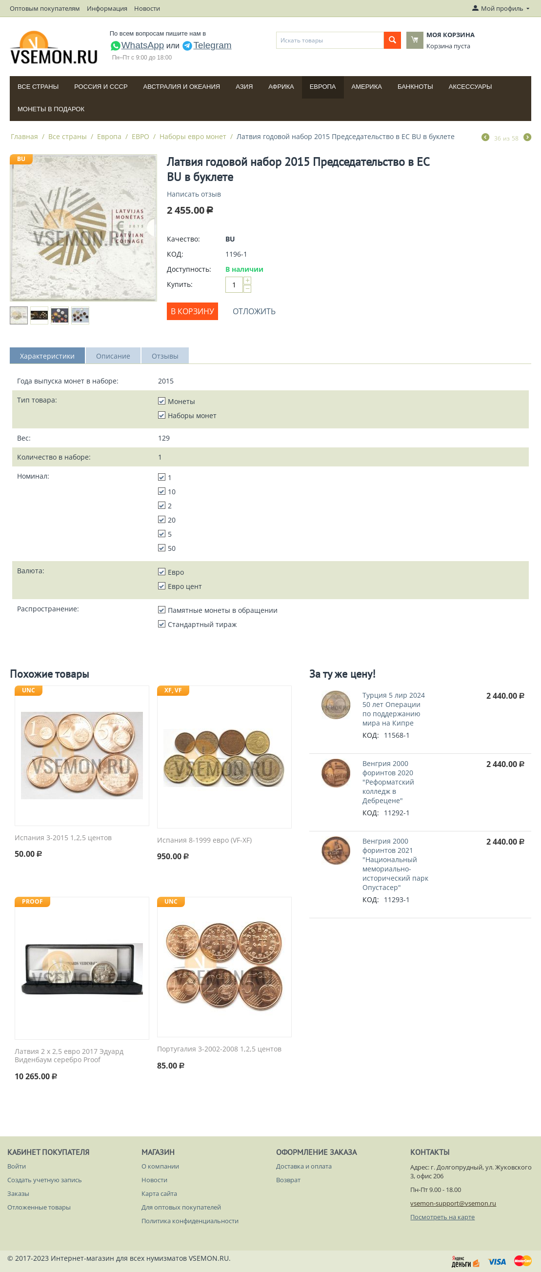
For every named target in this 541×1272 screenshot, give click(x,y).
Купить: (180, 284)
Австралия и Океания (181, 86)
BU (21, 159)
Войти (16, 1166)
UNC (28, 690)
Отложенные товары (39, 1207)
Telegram (206, 45)
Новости (147, 8)
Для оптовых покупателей (181, 1207)
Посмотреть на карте (442, 1216)
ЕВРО (140, 136)
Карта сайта (159, 1193)
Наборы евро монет (193, 136)
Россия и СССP (100, 86)
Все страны (38, 86)
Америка (367, 86)
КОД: (175, 254)
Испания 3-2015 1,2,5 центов (63, 838)
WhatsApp (137, 45)
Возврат (288, 1179)
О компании (160, 1166)
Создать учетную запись (44, 1179)
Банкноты (415, 86)
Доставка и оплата (304, 1166)
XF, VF (173, 690)
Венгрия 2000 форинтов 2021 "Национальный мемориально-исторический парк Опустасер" (395, 864)
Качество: (183, 238)
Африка (281, 86)
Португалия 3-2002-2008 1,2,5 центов (219, 1049)
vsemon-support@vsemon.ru (453, 1203)
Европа (323, 86)
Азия (244, 86)
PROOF (32, 901)
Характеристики (47, 356)
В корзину (192, 311)
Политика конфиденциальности (190, 1220)
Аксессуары (470, 86)
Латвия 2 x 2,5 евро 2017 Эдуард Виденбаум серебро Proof (69, 1056)
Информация (107, 8)
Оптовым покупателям (45, 8)
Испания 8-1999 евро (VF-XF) (204, 840)
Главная (24, 136)
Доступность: (189, 269)
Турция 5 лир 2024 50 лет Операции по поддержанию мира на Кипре (393, 708)
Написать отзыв (194, 194)
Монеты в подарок (51, 109)
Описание (113, 356)
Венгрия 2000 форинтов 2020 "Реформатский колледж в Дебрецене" (388, 782)
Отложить (254, 311)
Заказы (18, 1193)
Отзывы (165, 356)
